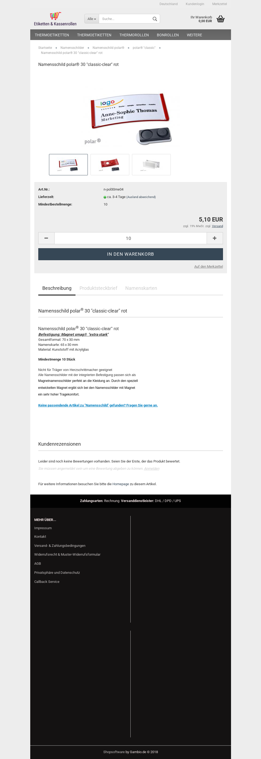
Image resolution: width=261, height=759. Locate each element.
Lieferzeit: (46, 197)
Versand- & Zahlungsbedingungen (59, 546)
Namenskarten (141, 288)
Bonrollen (168, 35)
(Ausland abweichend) (141, 197)
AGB (37, 564)
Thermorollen (134, 35)
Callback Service (46, 582)
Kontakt (40, 537)
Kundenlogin (195, 4)
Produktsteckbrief (98, 288)
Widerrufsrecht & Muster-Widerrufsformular (67, 554)
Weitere (194, 35)
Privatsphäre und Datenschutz (57, 573)
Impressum (43, 528)
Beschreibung (56, 288)
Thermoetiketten (52, 35)
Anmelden (151, 469)
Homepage (120, 484)
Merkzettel (219, 4)
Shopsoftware (114, 752)
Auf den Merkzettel (208, 266)
